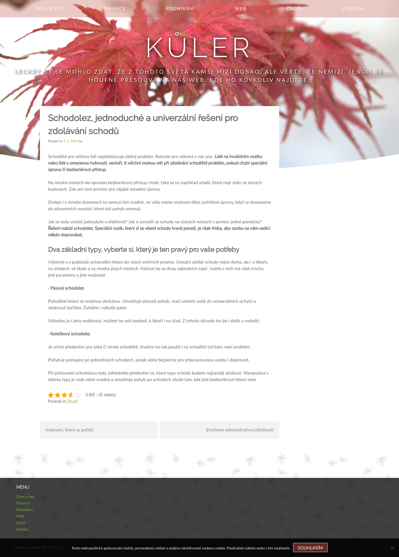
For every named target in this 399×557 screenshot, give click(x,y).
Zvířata (353, 9)
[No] (392, 548)
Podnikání (180, 9)
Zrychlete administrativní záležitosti (240, 430)
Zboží (294, 9)
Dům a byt (49, 9)
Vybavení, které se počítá (69, 430)
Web (240, 9)
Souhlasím (310, 548)
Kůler (199, 47)
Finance (114, 9)
